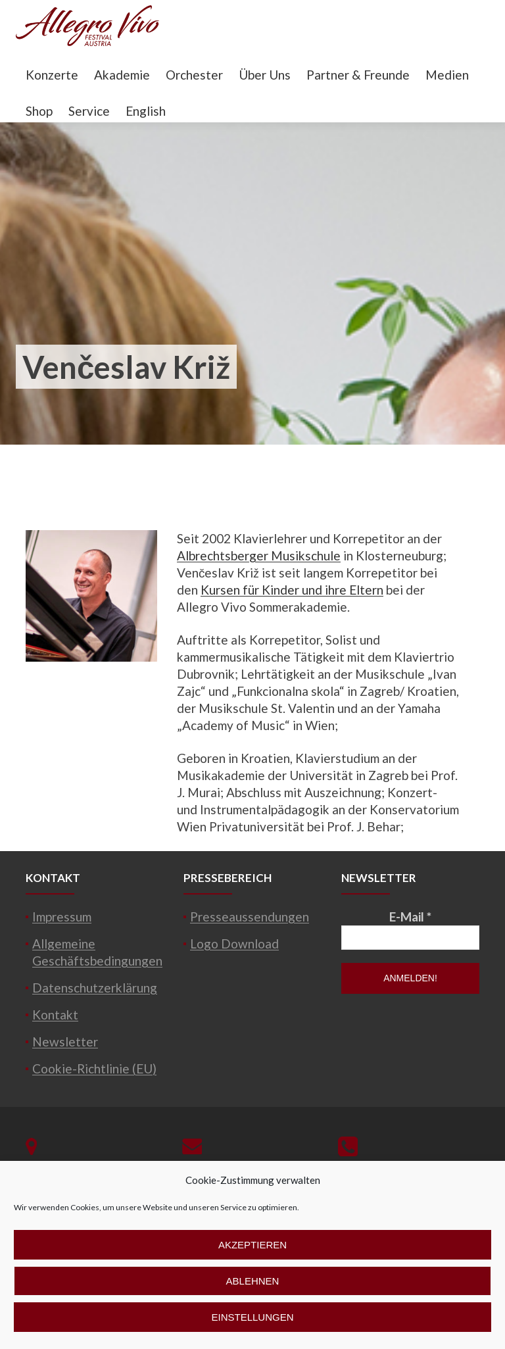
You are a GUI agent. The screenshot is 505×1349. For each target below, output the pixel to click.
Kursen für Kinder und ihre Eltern (292, 589)
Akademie (122, 74)
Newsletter (65, 1041)
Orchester (194, 74)
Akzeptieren (252, 1244)
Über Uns (265, 74)
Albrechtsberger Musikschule (259, 555)
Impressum (61, 916)
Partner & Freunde (358, 74)
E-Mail (410, 916)
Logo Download (234, 943)
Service (89, 110)
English (146, 110)
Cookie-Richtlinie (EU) (94, 1068)
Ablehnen (252, 1281)
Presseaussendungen (249, 916)
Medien (447, 74)
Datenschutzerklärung (94, 987)
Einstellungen (252, 1317)
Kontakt (55, 1014)
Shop (39, 110)
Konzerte (52, 74)
